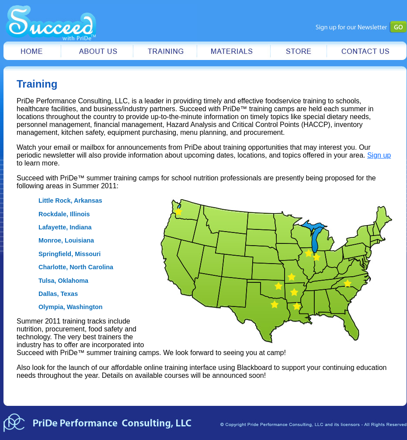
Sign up (379, 155)
